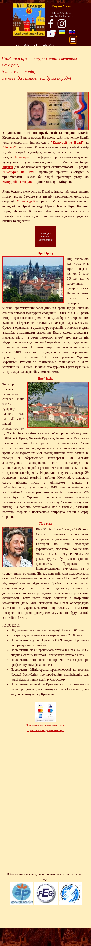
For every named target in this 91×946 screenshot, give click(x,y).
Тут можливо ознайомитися (45, 725)
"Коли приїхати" (25, 157)
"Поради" (9, 147)
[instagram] (62, 24)
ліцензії (7, 167)
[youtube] (51, 34)
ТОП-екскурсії (25, 201)
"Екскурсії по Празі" (67, 142)
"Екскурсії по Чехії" (19, 172)
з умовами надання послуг (45, 730)
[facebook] (51, 24)
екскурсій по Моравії (17, 181)
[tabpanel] (39, 44)
